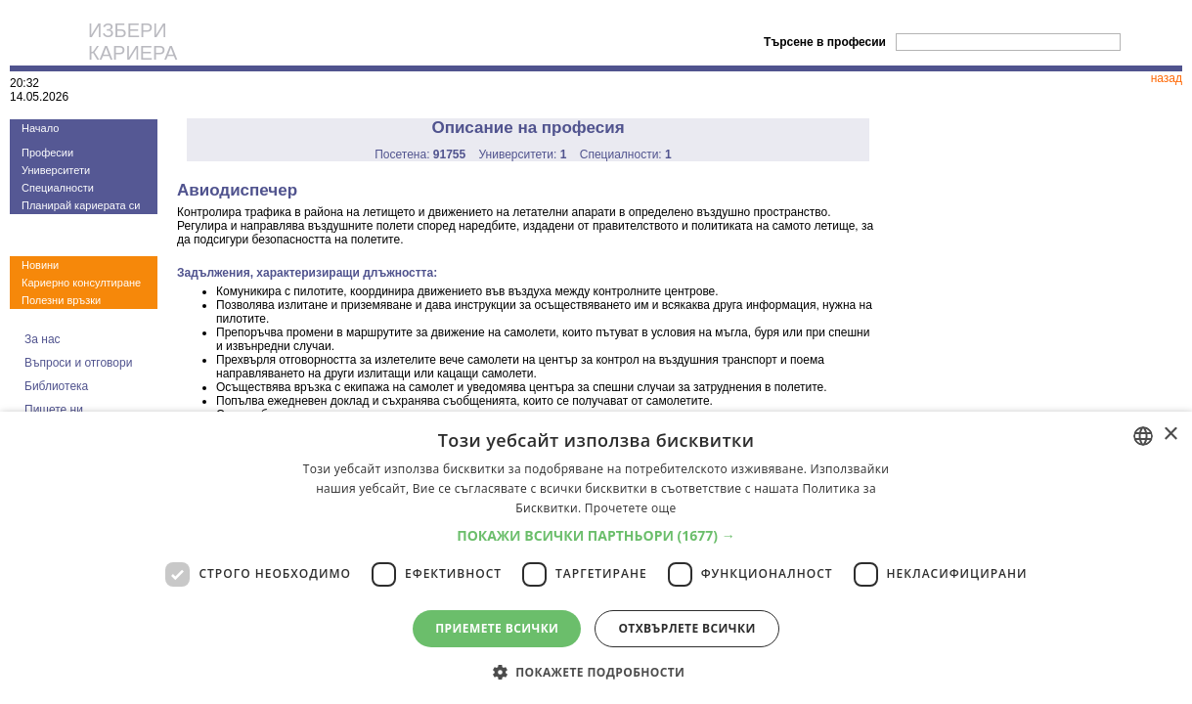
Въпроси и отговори (78, 363)
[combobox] (1143, 436)
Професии (47, 152)
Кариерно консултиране (81, 282)
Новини (40, 265)
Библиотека (56, 386)
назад (1166, 78)
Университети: (523, 154)
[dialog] (596, 558)
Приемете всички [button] (496, 628)
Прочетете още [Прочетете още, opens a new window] (631, 508)
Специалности (58, 188)
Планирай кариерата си (81, 205)
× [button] (1170, 434)
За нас (42, 339)
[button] (596, 535)
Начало (40, 128)
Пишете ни (53, 410)
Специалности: (626, 154)
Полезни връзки (61, 300)
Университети (56, 170)
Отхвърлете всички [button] (686, 628)
